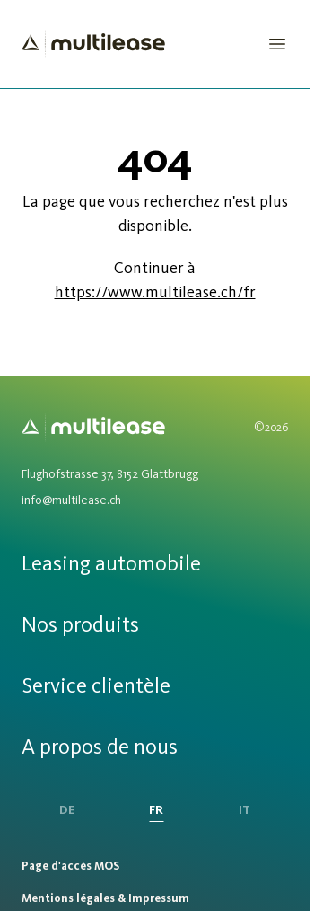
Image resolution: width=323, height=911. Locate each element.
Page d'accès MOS (70, 865)
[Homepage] (93, 44)
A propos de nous (100, 746)
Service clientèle (96, 685)
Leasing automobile (111, 563)
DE (66, 810)
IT (244, 810)
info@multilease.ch (71, 500)
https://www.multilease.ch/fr (155, 292)
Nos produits (80, 624)
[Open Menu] (277, 44)
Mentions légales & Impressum (105, 898)
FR (156, 810)
